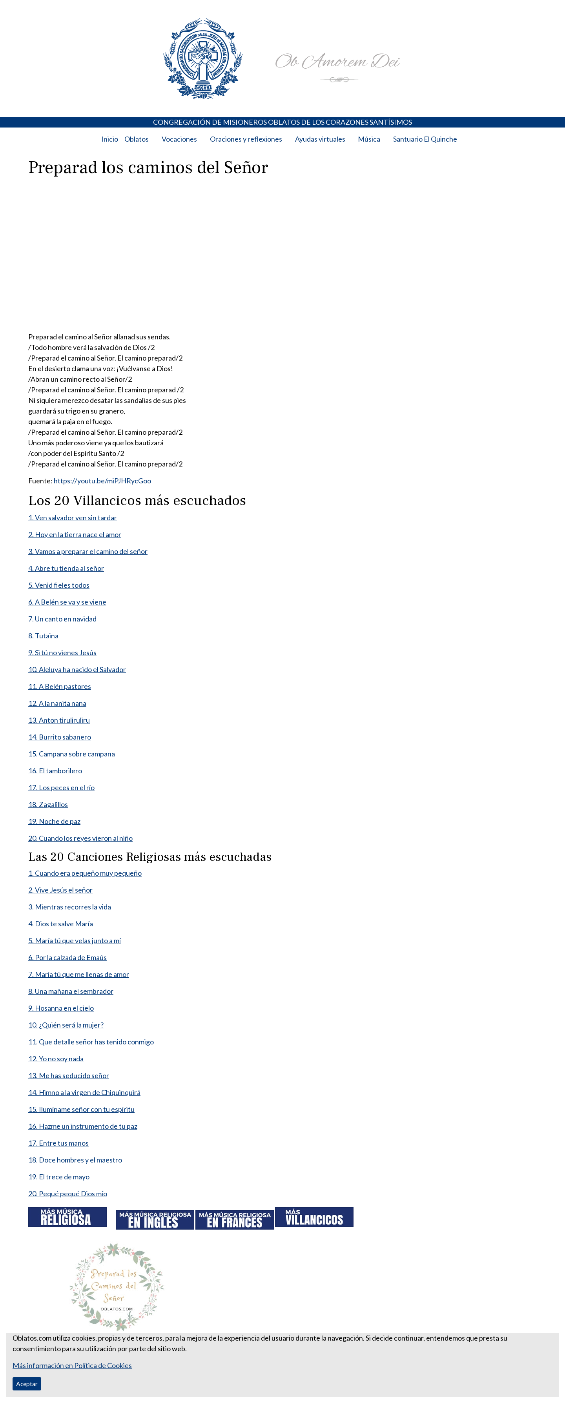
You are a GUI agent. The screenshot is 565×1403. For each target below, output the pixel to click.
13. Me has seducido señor (68, 1075)
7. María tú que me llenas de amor (78, 974)
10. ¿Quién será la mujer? (66, 1024)
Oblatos (136, 139)
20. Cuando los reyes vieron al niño (80, 838)
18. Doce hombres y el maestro (75, 1159)
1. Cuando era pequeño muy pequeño (85, 873)
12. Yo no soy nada (56, 1058)
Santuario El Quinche (425, 139)
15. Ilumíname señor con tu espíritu (81, 1109)
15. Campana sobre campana (71, 753)
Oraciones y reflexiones (246, 139)
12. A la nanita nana (57, 703)
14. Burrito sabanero (59, 736)
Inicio (109, 139)
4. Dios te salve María (60, 923)
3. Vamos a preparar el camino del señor (88, 551)
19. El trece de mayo (58, 1176)
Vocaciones (179, 139)
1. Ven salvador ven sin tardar (72, 517)
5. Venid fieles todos (58, 585)
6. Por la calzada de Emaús (67, 957)
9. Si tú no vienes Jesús (62, 652)
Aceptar (27, 1383)
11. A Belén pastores (59, 686)
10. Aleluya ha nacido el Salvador (77, 669)
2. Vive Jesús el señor (60, 890)
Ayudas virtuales (320, 139)
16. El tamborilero (55, 770)
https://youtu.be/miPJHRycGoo (102, 480)
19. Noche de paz (54, 821)
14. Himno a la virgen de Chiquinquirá (84, 1092)
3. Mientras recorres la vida (69, 906)
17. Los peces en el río (61, 787)
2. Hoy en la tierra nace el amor (74, 534)
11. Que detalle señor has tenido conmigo (91, 1041)
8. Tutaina (43, 635)
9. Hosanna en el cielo (61, 1008)
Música (369, 139)
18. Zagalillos (48, 804)
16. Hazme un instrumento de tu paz (82, 1126)
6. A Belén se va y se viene (67, 602)
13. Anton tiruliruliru (59, 720)
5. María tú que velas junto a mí (74, 940)
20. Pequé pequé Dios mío (67, 1193)
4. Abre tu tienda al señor (66, 568)
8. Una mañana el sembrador (70, 991)
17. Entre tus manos (58, 1143)
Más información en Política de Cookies (72, 1365)
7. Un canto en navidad (62, 618)
